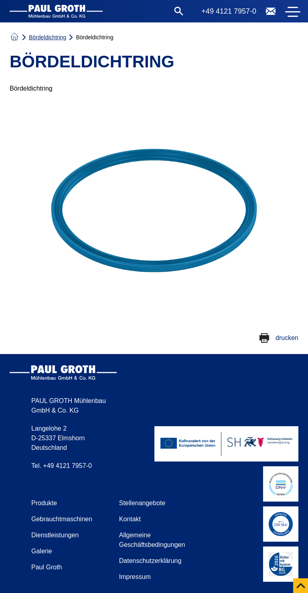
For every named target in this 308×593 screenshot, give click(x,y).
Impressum (135, 576)
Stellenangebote (142, 503)
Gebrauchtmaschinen (61, 519)
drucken (287, 337)
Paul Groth (46, 567)
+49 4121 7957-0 (228, 11)
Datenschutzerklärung (150, 560)
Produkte (44, 503)
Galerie (41, 551)
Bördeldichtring (47, 37)
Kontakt (130, 519)
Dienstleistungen (55, 535)
